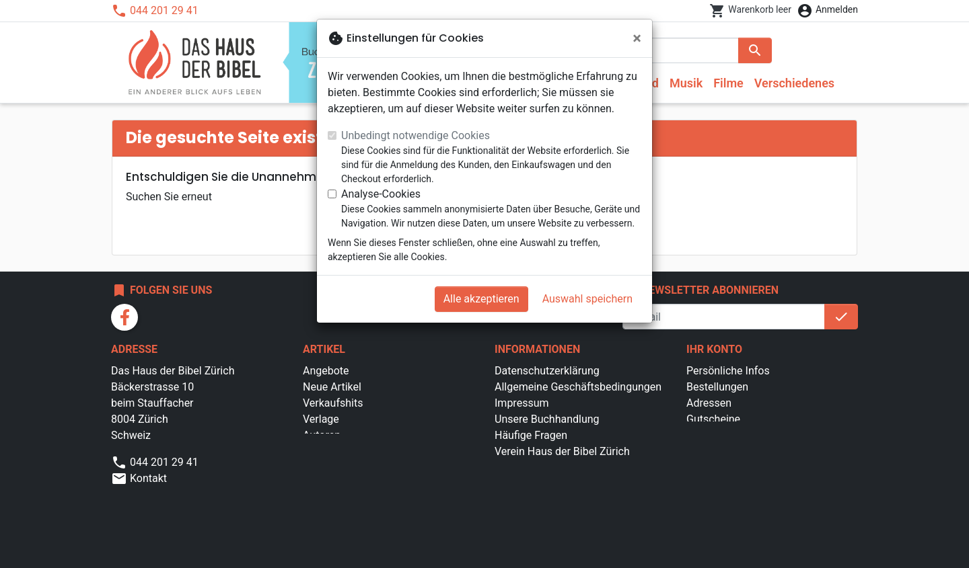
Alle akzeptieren (481, 298)
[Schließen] (637, 38)
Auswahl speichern (587, 298)
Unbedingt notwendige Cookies (415, 135)
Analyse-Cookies (381, 194)
